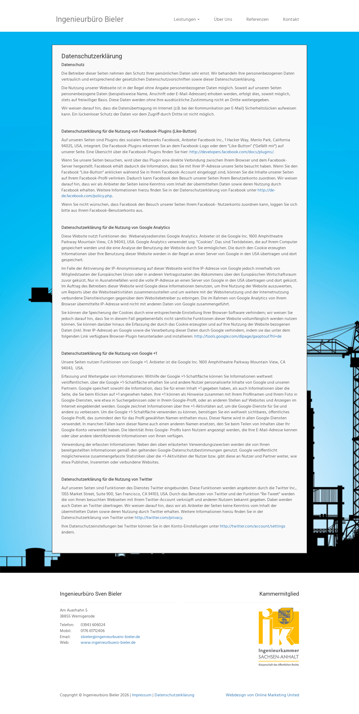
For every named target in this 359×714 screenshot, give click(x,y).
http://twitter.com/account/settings (252, 526)
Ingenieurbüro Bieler (90, 20)
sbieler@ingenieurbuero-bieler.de (110, 637)
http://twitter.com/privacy (158, 517)
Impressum (141, 695)
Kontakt (291, 19)
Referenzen (257, 19)
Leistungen (187, 19)
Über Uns (223, 19)
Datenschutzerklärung (174, 695)
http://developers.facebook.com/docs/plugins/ (231, 152)
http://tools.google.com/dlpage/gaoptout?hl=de (237, 336)
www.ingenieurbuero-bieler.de (108, 642)
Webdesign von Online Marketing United (262, 695)
